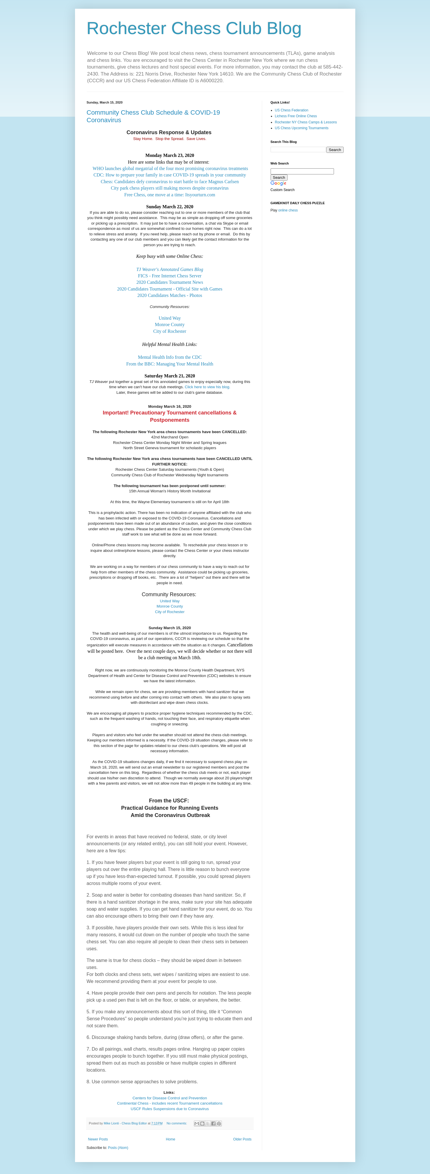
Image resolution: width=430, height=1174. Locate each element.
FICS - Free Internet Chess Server (169, 275)
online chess (288, 210)
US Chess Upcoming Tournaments (302, 128)
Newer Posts (98, 1139)
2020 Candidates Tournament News (169, 282)
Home (170, 1139)
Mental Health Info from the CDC (169, 357)
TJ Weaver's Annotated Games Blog (169, 269)
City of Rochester (169, 331)
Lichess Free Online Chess (296, 116)
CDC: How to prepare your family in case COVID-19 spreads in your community (169, 174)
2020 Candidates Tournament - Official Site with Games (169, 288)
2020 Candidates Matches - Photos (169, 295)
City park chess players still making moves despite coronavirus (170, 188)
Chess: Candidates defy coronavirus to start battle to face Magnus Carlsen (170, 181)
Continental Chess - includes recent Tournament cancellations (169, 1103)
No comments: (177, 1123)
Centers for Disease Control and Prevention (170, 1098)
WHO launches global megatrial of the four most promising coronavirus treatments (170, 168)
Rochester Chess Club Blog (194, 28)
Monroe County (170, 324)
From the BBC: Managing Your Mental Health (169, 363)
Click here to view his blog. (207, 387)
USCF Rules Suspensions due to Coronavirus (170, 1109)
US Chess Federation (292, 110)
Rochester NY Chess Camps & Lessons (306, 122)
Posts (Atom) (118, 1148)
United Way (170, 318)
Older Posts (242, 1139)
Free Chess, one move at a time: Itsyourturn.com (169, 194)
